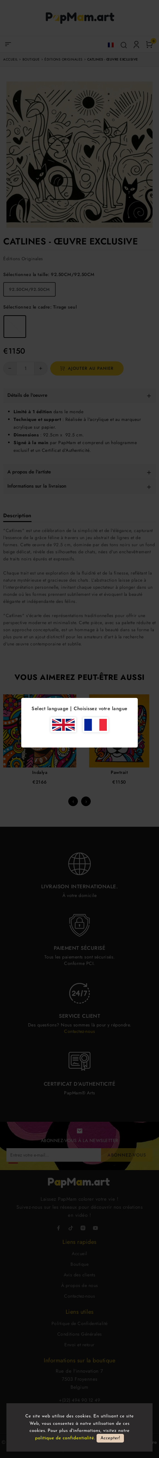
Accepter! (110, 1438)
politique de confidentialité (64, 1438)
